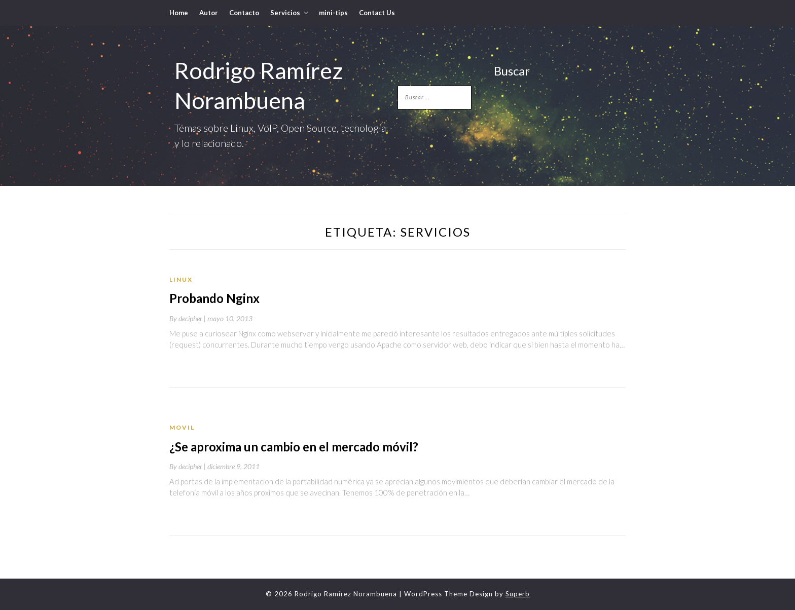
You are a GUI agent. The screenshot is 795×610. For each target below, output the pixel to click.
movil (182, 427)
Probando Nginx (214, 298)
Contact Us (377, 13)
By (188, 318)
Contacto (244, 13)
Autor (208, 13)
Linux (181, 279)
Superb (517, 594)
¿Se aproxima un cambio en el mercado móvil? (293, 446)
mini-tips (333, 13)
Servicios (285, 13)
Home (178, 13)
